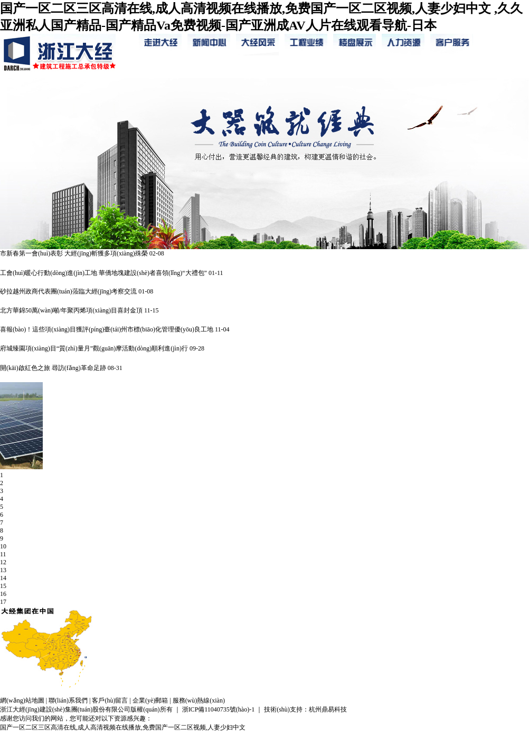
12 (3, 562)
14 (3, 578)
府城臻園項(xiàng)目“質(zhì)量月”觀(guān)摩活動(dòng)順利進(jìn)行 (94, 348)
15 (3, 586)
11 (3, 554)
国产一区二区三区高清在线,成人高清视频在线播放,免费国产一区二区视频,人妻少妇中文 (122, 727)
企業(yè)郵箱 (150, 700)
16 (3, 594)
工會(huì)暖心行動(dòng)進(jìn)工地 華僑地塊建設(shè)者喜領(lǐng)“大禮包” (103, 273)
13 (3, 570)
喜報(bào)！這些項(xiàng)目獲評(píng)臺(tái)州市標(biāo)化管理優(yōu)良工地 (106, 329)
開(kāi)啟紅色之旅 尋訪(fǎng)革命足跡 (53, 368)
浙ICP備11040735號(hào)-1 (218, 709)
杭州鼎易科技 (328, 709)
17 (3, 601)
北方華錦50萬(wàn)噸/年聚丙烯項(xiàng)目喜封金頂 (71, 310)
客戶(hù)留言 (110, 700)
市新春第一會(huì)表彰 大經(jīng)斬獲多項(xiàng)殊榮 (74, 253)
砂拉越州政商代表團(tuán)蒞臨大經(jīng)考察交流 (68, 291)
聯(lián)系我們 (68, 700)
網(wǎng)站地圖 (22, 700)
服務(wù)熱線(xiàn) (199, 700)
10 (3, 546)
